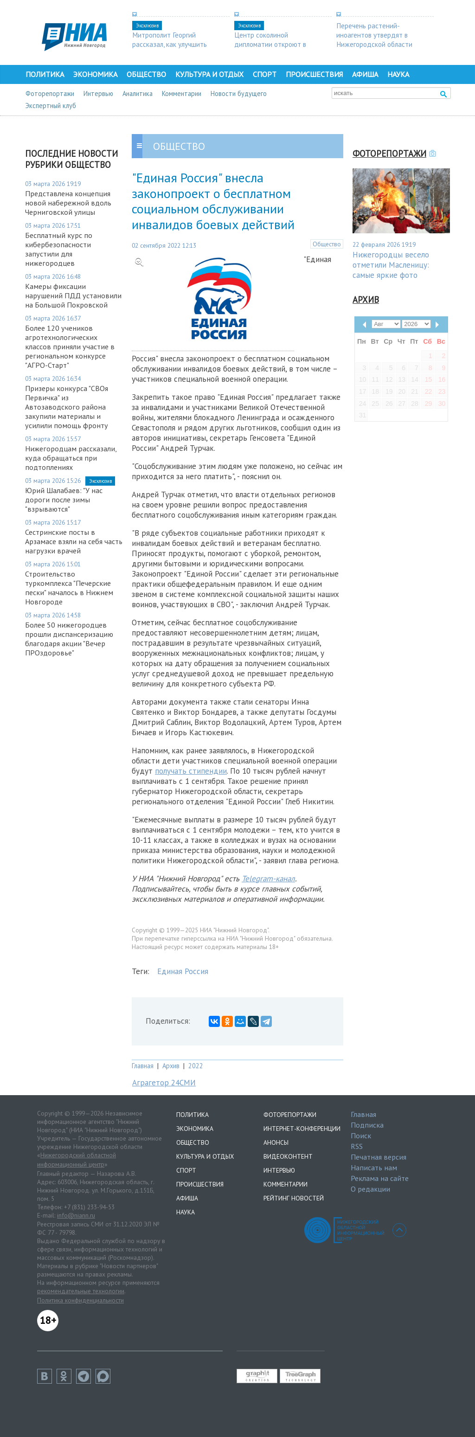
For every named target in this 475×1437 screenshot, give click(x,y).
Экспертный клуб (51, 105)
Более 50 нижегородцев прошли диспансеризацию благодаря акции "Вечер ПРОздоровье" (69, 638)
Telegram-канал (268, 878)
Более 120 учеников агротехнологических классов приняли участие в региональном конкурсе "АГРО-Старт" (70, 346)
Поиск (361, 1135)
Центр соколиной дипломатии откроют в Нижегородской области (272, 44)
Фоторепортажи (50, 93)
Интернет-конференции (301, 1128)
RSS (357, 1146)
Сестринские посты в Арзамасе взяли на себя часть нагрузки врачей (73, 541)
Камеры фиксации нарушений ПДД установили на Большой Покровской (73, 295)
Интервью (98, 93)
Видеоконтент (288, 1156)
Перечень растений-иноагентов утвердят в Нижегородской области (374, 35)
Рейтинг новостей (293, 1198)
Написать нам (374, 1167)
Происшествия (314, 74)
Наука (398, 74)
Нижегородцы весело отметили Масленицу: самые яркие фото (391, 265)
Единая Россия (182, 971)
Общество (146, 74)
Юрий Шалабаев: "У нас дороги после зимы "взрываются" (64, 499)
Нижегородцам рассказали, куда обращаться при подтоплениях (70, 458)
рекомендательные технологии (80, 1291)
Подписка (367, 1124)
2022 (195, 1065)
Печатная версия (378, 1156)
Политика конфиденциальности (80, 1300)
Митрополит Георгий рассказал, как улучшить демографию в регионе (169, 44)
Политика (45, 74)
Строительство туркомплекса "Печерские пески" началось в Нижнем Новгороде (69, 587)
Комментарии (181, 93)
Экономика (95, 74)
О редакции (370, 1188)
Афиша (365, 74)
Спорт (264, 74)
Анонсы (276, 1142)
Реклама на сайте (380, 1178)
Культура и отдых (209, 74)
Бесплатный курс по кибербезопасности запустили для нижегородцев (58, 249)
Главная (143, 1065)
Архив (171, 1065)
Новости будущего (239, 93)
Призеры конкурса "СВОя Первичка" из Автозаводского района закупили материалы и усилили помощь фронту (66, 407)
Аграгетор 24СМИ (164, 1083)
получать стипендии (191, 771)
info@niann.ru (76, 1215)
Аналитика (137, 93)
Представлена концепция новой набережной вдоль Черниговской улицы (68, 203)
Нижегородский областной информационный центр (76, 1159)
